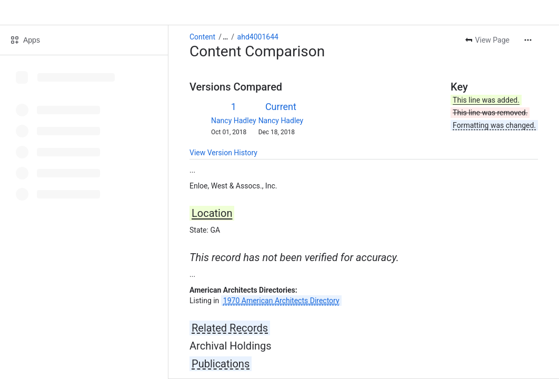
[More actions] (528, 40)
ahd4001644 (257, 37)
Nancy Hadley (233, 120)
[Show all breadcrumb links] (225, 37)
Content (202, 37)
